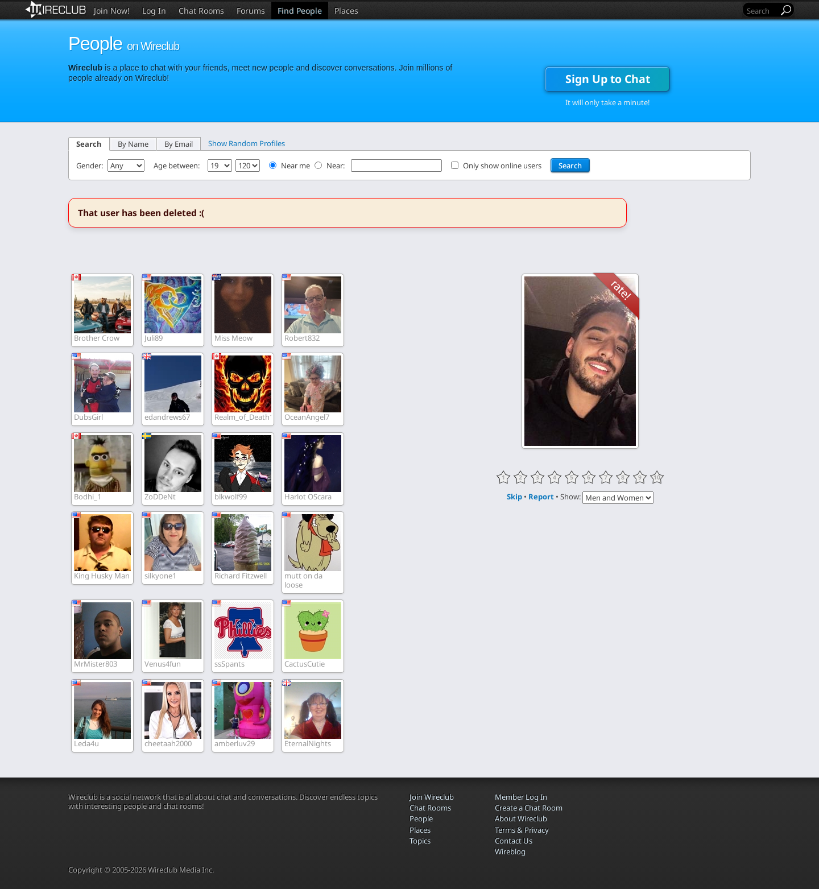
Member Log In (521, 796)
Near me (295, 165)
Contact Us (513, 840)
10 (656, 477)
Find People (300, 10)
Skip (514, 496)
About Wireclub (521, 818)
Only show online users (502, 165)
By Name (133, 144)
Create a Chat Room (528, 807)
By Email (178, 144)
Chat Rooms (201, 10)
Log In (154, 10)
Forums (251, 10)
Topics (420, 840)
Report (541, 496)
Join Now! (112, 10)
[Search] (761, 10)
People (421, 818)
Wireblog (510, 851)
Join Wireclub (432, 796)
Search (89, 144)
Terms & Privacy (522, 829)
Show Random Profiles (246, 143)
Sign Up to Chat (607, 78)
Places (346, 10)
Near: (336, 165)
